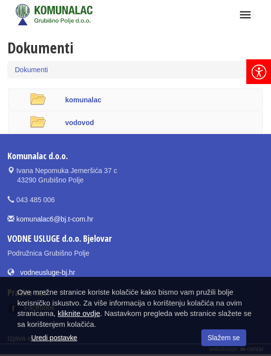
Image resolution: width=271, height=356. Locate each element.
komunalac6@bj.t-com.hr (54, 219)
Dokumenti (31, 70)
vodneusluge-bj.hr (47, 272)
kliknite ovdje (79, 313)
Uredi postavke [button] (54, 338)
